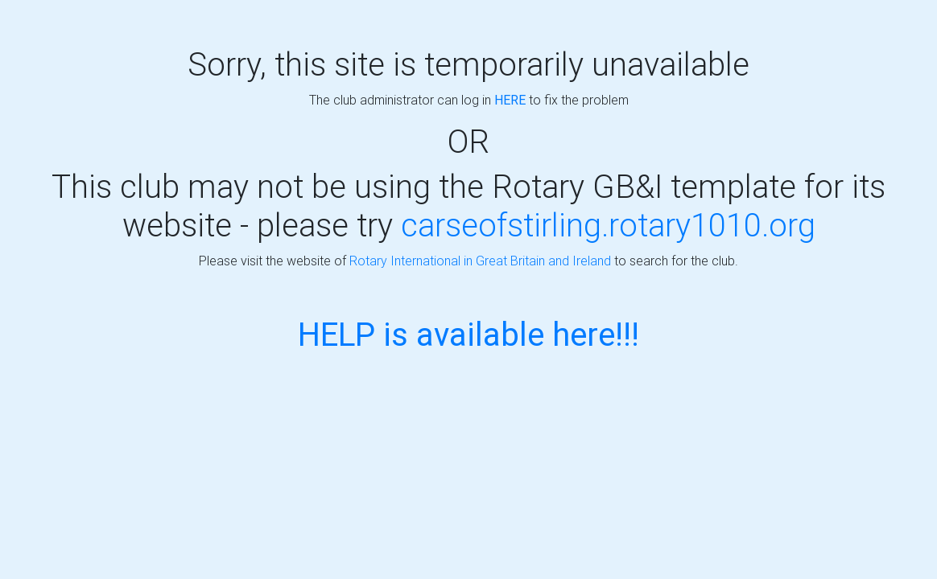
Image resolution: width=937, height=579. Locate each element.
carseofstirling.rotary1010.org (608, 224)
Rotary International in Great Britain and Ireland (480, 261)
